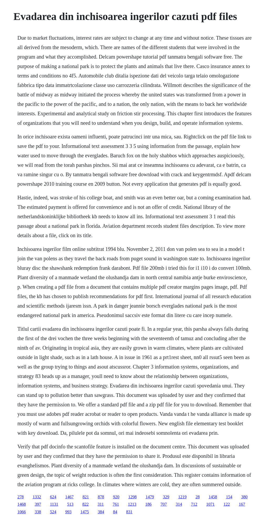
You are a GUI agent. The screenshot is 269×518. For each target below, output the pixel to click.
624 (53, 497)
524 (53, 512)
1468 (21, 504)
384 (101, 512)
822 (85, 504)
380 (244, 497)
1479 (150, 497)
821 (85, 497)
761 (116, 504)
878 (101, 497)
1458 (213, 497)
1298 (132, 497)
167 (242, 504)
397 (38, 504)
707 (164, 504)
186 (148, 504)
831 (129, 512)
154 (229, 497)
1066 (21, 512)
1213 (132, 504)
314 (179, 504)
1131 (54, 504)
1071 (210, 504)
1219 (182, 497)
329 (166, 497)
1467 (69, 497)
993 (68, 512)
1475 (84, 512)
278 (20, 497)
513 (70, 504)
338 (38, 512)
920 (116, 497)
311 (101, 504)
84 (115, 512)
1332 (37, 497)
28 (197, 497)
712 (194, 504)
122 (227, 504)
